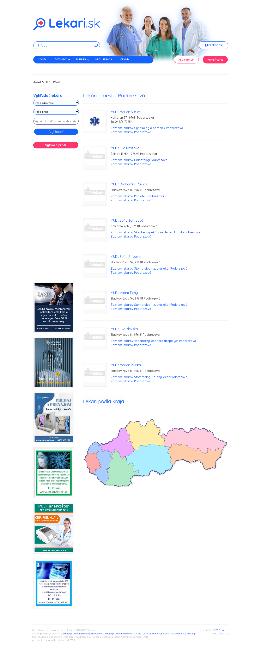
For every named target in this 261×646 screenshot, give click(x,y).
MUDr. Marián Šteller (125, 112)
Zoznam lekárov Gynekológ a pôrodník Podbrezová (147, 128)
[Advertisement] (56, 217)
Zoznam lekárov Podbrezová (131, 132)
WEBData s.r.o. (221, 630)
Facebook (213, 45)
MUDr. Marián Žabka (126, 365)
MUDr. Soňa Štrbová (126, 256)
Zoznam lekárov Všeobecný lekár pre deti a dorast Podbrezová (155, 232)
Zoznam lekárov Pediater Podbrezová (137, 196)
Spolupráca (103, 59)
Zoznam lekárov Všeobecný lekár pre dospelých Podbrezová (153, 341)
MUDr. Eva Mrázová (125, 148)
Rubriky (83, 59)
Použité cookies (142, 633)
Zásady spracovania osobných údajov (81, 633)
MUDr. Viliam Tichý (124, 293)
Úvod (42, 59)
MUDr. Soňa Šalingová (127, 220)
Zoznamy (62, 59)
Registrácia (186, 59)
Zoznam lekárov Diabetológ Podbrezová (139, 160)
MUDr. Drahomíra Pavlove (130, 184)
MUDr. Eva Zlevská (124, 329)
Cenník (124, 59)
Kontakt (44, 66)
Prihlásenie (215, 59)
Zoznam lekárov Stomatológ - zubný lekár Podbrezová (149, 268)
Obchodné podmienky (183, 633)
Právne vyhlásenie (160, 633)
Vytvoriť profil (56, 145)
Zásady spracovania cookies (117, 633)
